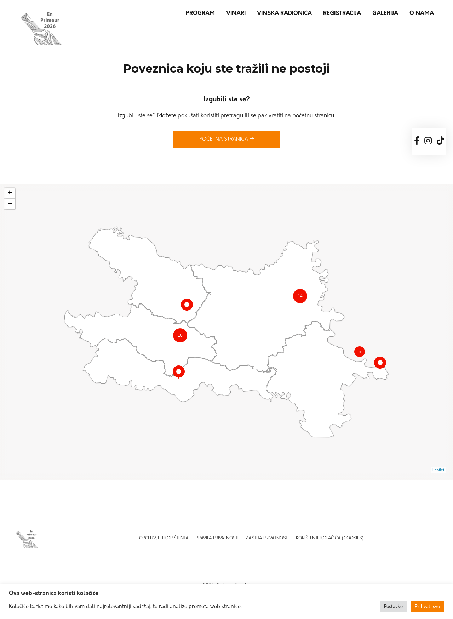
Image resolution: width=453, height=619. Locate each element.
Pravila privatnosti (217, 538)
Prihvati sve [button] (427, 606)
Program (200, 13)
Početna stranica (226, 139)
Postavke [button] (393, 606)
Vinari (236, 13)
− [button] (9, 204)
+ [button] (9, 193)
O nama (421, 13)
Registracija (342, 13)
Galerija (385, 13)
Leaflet (438, 470)
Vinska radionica (284, 13)
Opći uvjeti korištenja (164, 538)
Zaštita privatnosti (267, 538)
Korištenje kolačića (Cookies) (329, 538)
